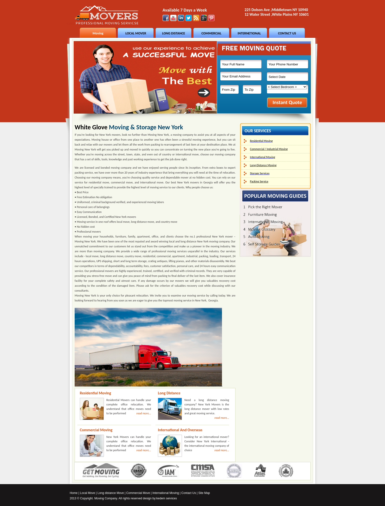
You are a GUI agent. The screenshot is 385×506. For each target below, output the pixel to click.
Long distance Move (110, 493)
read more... (144, 413)
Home (74, 493)
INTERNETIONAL (249, 33)
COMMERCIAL (211, 33)
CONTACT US (287, 33)
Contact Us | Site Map (195, 493)
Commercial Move (138, 493)
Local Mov (87, 493)
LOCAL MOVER (135, 33)
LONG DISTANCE (173, 33)
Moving (98, 33)
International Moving (165, 493)
